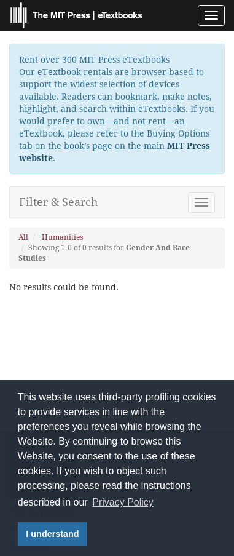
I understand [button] (52, 534)
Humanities (62, 237)
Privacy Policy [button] (123, 502)
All (23, 237)
